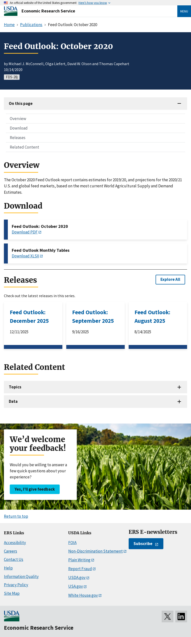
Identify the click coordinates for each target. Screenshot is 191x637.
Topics (15, 387)
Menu (184, 11)
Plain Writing (79, 560)
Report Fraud (80, 568)
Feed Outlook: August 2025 (152, 316)
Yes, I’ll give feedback (35, 489)
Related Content (24, 147)
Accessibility (15, 542)
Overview (18, 118)
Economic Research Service (48, 11)
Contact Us (13, 559)
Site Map (12, 593)
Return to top (16, 516)
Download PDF (25, 232)
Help (8, 568)
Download (19, 128)
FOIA (72, 542)
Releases (17, 137)
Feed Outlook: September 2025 (93, 316)
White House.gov (83, 595)
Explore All (170, 279)
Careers (10, 551)
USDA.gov (77, 577)
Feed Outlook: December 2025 (29, 316)
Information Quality (21, 576)
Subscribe (143, 543)
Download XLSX (25, 256)
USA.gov (75, 586)
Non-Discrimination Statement (95, 551)
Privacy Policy (16, 584)
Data (13, 401)
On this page (21, 103)
